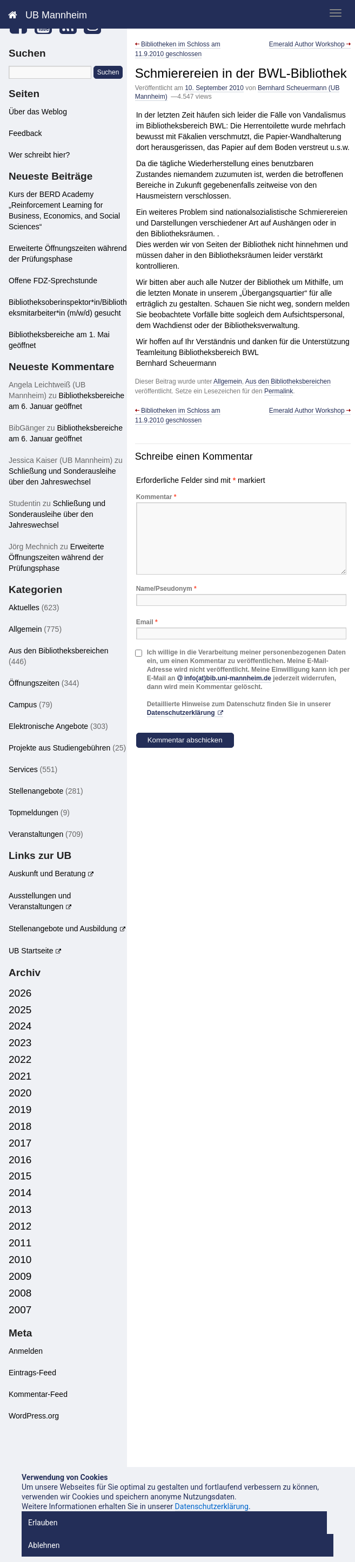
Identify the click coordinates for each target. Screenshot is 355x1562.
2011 (20, 1243)
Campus (23, 704)
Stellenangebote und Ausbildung (63, 928)
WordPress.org (34, 1415)
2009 (20, 1276)
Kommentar (156, 497)
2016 (20, 1159)
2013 (20, 1209)
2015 (20, 1176)
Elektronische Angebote (48, 726)
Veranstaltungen (36, 834)
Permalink (278, 391)
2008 (20, 1293)
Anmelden (26, 1351)
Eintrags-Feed (32, 1372)
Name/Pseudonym (166, 588)
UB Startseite (31, 950)
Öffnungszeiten (34, 683)
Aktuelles (24, 607)
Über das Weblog (38, 111)
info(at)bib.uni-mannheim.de (227, 678)
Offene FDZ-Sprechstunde (53, 280)
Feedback (25, 133)
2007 (20, 1309)
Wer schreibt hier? (39, 155)
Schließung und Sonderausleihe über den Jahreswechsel (57, 514)
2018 (20, 1126)
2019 (20, 1109)
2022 (20, 1059)
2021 (20, 1076)
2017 (20, 1143)
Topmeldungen (33, 812)
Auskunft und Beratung (47, 873)
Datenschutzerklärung (181, 713)
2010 (20, 1259)
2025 (20, 1009)
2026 (20, 993)
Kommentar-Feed (38, 1394)
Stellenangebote (36, 791)
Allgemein (227, 381)
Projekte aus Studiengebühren (59, 748)
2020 (20, 1093)
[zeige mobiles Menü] (335, 13)
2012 (20, 1226)
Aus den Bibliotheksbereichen (288, 381)
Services (23, 769)
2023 (20, 1042)
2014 (20, 1192)
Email (147, 622)
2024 (20, 1026)
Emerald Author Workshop (310, 44)
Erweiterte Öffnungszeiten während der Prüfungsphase (56, 557)
